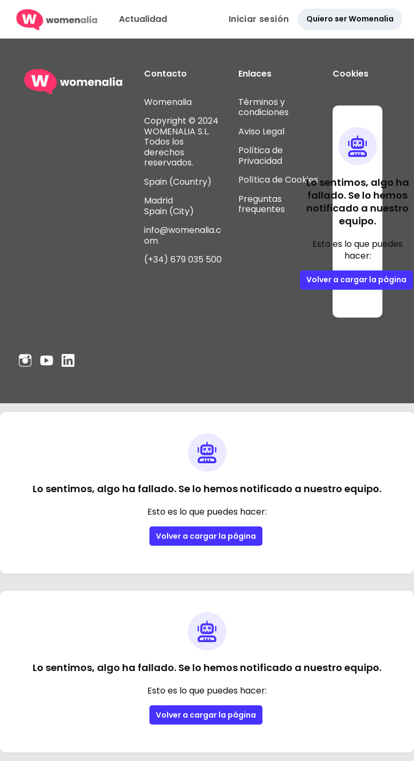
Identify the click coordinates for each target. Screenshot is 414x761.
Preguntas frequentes (261, 204)
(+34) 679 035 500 (183, 259)
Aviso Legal (261, 131)
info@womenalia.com (182, 235)
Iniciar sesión (259, 19)
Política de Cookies (278, 180)
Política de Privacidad (260, 155)
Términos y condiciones (263, 107)
